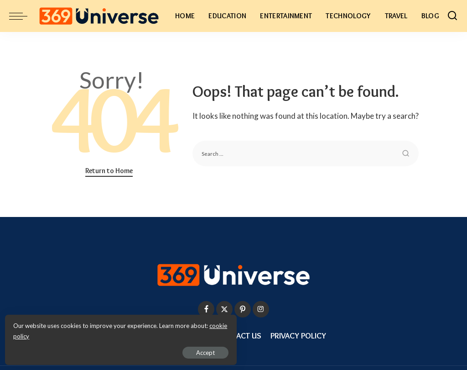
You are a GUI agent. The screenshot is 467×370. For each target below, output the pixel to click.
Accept (111, 350)
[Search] (452, 16)
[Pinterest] (242, 309)
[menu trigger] (22, 16)
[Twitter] (224, 309)
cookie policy (115, 333)
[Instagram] (261, 309)
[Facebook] (206, 309)
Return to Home (109, 170)
